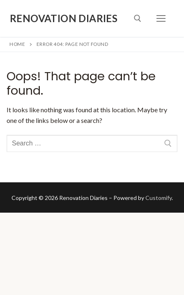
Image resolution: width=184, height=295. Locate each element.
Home (17, 44)
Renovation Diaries (63, 18)
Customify (158, 197)
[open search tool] (137, 18)
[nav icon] (161, 18)
